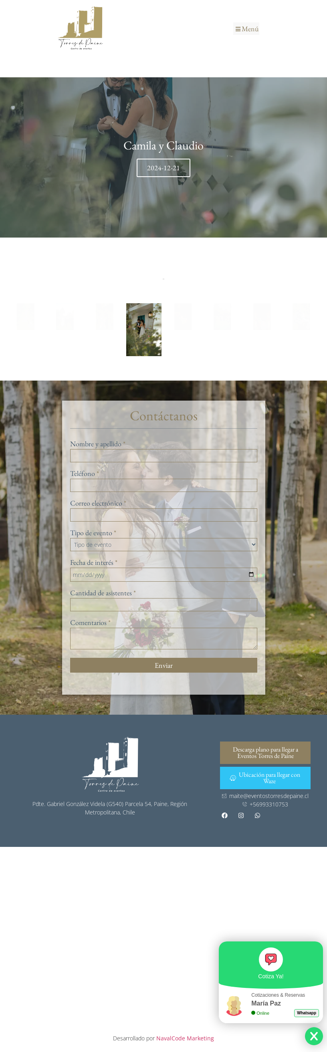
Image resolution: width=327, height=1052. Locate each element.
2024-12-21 (163, 167)
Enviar (164, 665)
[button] (246, 28)
